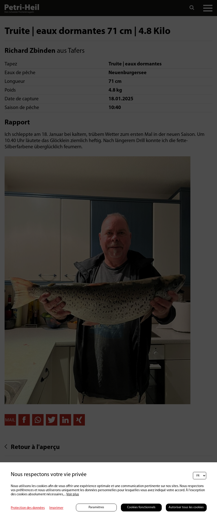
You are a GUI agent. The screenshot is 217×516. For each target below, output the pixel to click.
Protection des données (28, 508)
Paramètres (96, 507)
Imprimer (56, 508)
